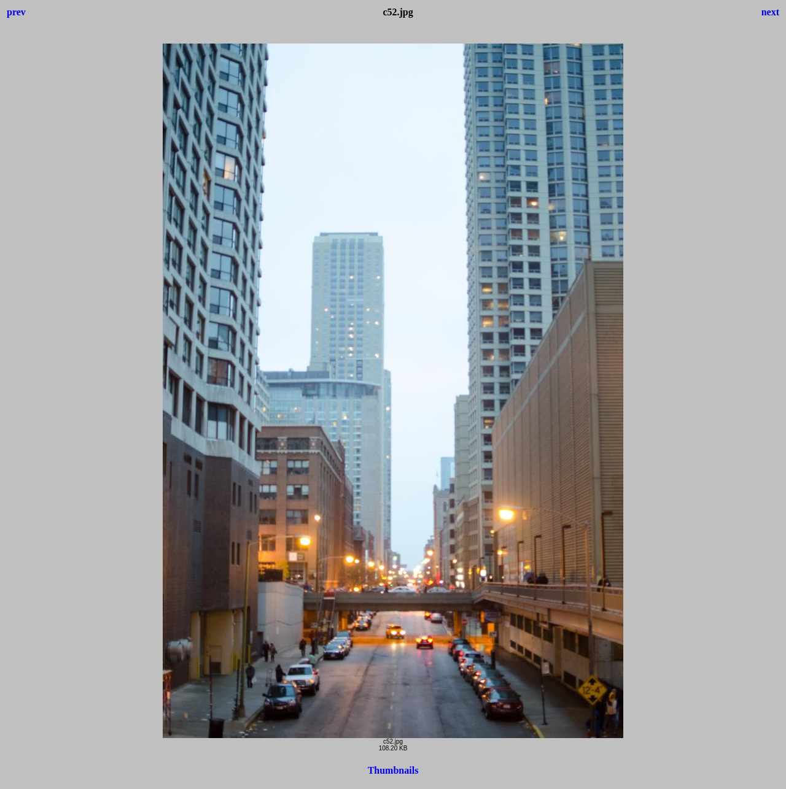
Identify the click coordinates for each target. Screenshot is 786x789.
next (770, 12)
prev (16, 12)
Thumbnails (393, 770)
